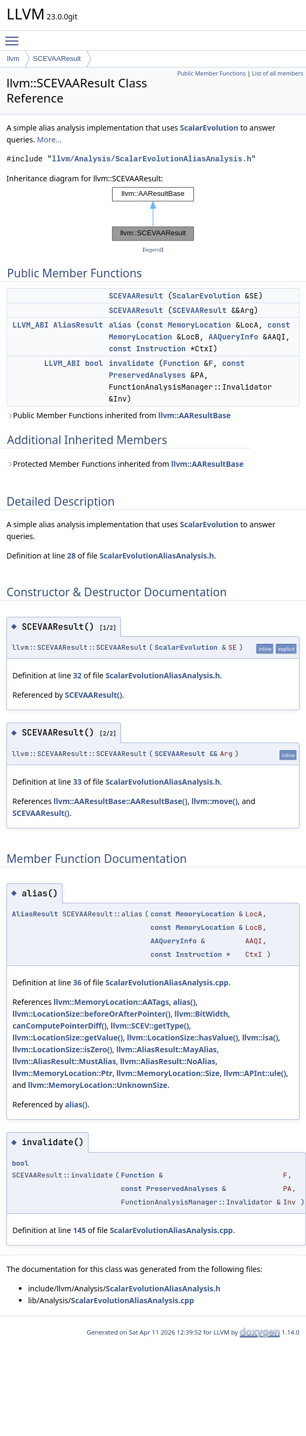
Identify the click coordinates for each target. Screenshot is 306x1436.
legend (153, 249)
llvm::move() (215, 801)
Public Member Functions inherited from (118, 415)
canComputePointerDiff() (59, 1025)
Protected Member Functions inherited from (125, 464)
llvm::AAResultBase (194, 415)
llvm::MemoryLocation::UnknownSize (97, 1085)
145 (79, 1230)
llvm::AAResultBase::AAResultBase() (120, 801)
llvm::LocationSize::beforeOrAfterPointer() (91, 1014)
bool (94, 363)
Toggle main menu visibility (14, 36)
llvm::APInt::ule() (254, 1073)
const (151, 325)
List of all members (277, 73)
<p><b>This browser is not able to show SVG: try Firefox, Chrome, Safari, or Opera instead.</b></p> (153, 214)
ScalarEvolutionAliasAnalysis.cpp (166, 982)
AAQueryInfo (233, 337)
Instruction (161, 348)
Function (181, 363)
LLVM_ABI (30, 325)
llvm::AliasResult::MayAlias (167, 1049)
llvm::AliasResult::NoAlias (167, 1061)
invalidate (131, 363)
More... (49, 139)
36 (77, 982)
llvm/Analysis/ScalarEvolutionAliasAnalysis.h (151, 159)
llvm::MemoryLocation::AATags (111, 1002)
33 (77, 782)
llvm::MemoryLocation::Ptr (62, 1073)
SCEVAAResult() (93, 695)
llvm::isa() (260, 1037)
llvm (13, 59)
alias (119, 325)
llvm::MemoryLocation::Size (168, 1073)
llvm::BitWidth (201, 1014)
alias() (184, 1002)
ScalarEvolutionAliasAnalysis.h (156, 555)
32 (77, 675)
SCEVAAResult (57, 59)
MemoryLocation (200, 325)
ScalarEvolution (209, 127)
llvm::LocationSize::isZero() (62, 1049)
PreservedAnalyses (147, 375)
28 (71, 555)
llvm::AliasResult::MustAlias (64, 1061)
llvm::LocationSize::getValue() (67, 1037)
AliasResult (78, 325)
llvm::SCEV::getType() (150, 1025)
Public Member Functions (211, 73)
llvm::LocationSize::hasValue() (182, 1037)
